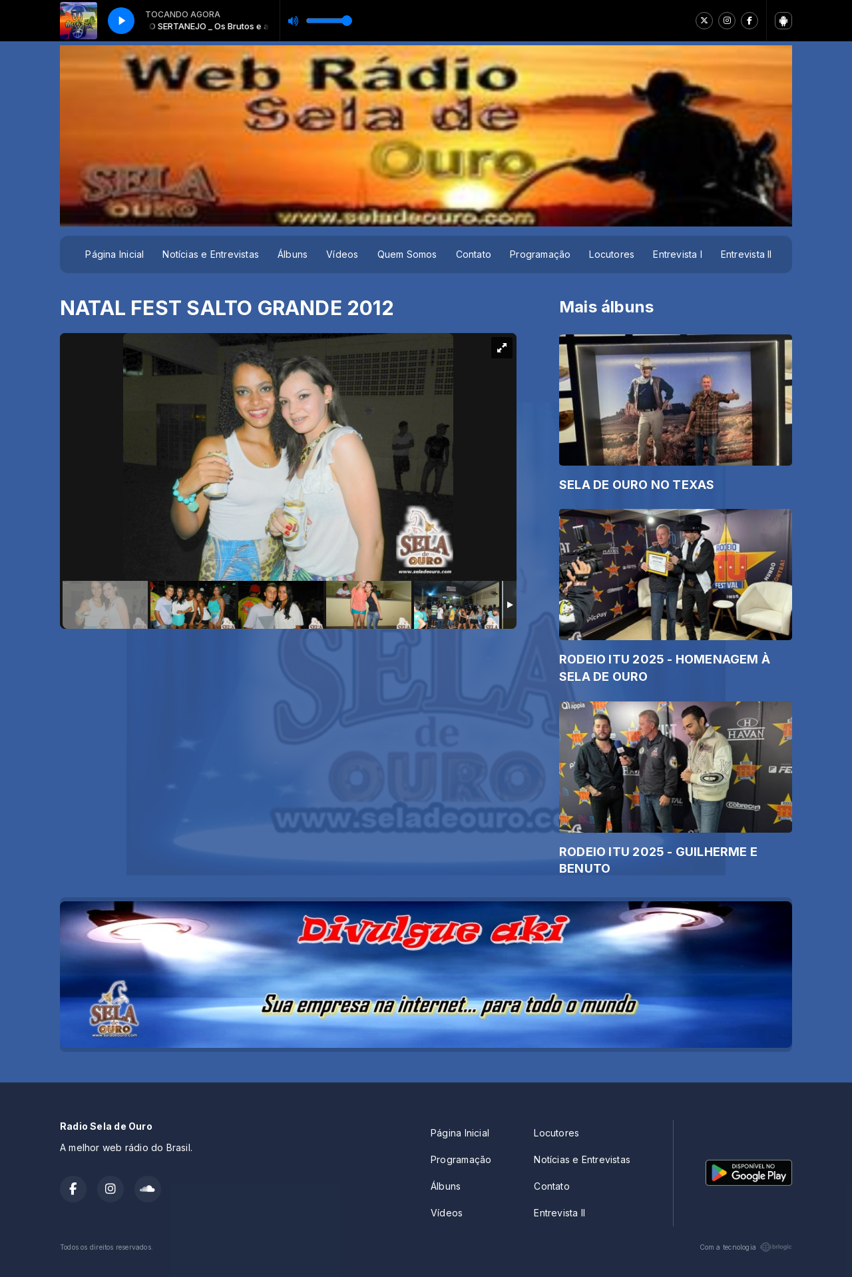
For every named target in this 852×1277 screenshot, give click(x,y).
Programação (540, 254)
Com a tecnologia (746, 1247)
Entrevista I (677, 254)
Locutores (611, 254)
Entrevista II (746, 254)
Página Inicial (114, 254)
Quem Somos (407, 254)
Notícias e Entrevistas (210, 254)
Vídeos (342, 254)
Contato (473, 254)
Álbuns (293, 254)
